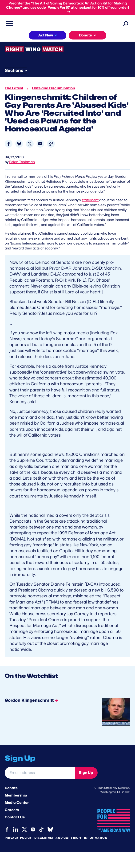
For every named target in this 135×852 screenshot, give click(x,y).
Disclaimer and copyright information (70, 838)
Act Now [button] (45, 35)
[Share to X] (30, 144)
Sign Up (86, 772)
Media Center (17, 803)
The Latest (14, 88)
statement (90, 200)
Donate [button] (85, 35)
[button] (51, 144)
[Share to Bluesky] (19, 144)
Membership (16, 795)
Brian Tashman (22, 162)
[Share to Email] (40, 144)
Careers (12, 810)
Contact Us (15, 817)
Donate (11, 788)
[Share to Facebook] (8, 144)
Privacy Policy (18, 838)
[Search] (125, 23)
